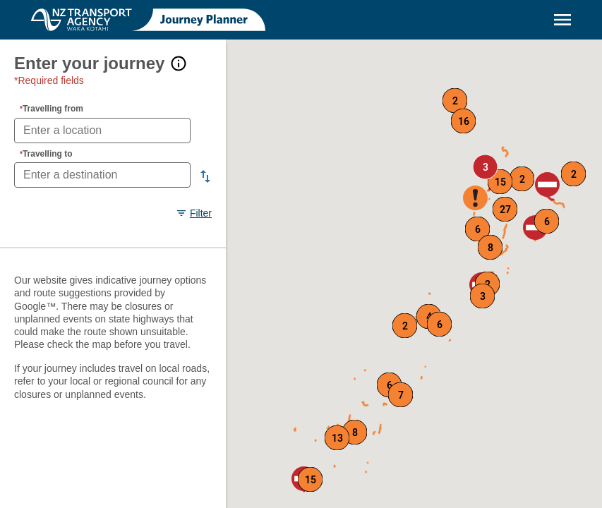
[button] (547, 184)
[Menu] (562, 19)
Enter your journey (89, 63)
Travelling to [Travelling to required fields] (46, 154)
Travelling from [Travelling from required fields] (51, 109)
